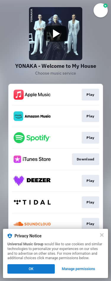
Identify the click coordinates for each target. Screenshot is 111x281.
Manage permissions (78, 269)
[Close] (102, 235)
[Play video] (55, 33)
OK (31, 269)
